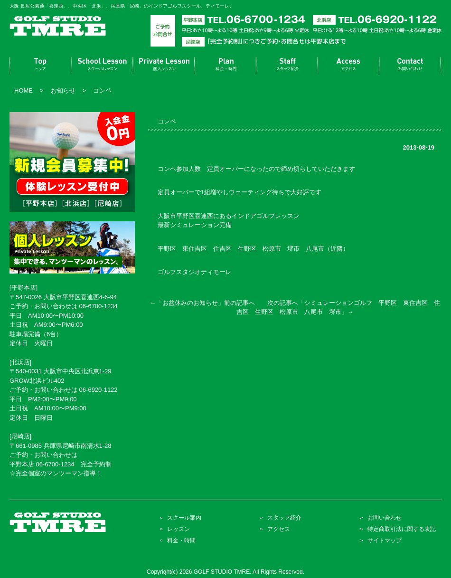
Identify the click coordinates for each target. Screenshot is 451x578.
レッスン (164, 65)
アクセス (349, 65)
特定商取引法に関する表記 (401, 529)
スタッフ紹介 (287, 65)
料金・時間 (225, 65)
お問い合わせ (411, 65)
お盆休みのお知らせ (190, 302)
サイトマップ (384, 540)
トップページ (40, 65)
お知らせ (63, 90)
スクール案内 (102, 65)
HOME (23, 90)
